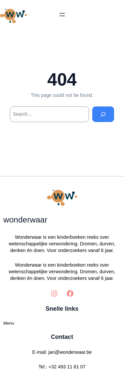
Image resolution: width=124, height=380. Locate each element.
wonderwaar (25, 219)
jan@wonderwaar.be (70, 352)
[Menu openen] (62, 15)
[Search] (103, 114)
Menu (8, 323)
